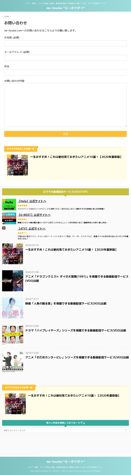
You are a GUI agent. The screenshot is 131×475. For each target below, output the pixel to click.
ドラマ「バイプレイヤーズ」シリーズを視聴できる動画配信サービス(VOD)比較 (75, 330)
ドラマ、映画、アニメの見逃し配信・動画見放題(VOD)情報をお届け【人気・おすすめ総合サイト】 (65, 450)
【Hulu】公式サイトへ (32, 201)
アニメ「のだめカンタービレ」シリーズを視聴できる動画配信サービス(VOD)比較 (77, 357)
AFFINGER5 (96, 454)
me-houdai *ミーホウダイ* (65, 8)
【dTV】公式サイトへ (31, 228)
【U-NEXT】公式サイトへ (34, 215)
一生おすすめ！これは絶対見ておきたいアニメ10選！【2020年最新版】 (76, 157)
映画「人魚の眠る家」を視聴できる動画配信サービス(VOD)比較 (65, 303)
